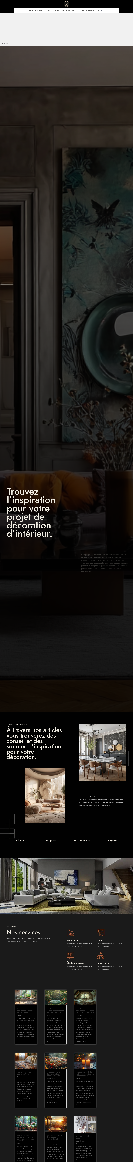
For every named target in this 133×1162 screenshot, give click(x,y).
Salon (98, 10)
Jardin (81, 10)
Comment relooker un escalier (84, 1137)
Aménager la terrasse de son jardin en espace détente (55, 1137)
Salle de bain (90, 10)
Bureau (48, 10)
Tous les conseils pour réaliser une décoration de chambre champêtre (85, 1011)
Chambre (56, 10)
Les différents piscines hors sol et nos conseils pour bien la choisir (55, 1011)
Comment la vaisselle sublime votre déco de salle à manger (25, 1011)
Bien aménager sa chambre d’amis (24, 1073)
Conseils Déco (65, 10)
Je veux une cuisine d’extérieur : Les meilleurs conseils (54, 1074)
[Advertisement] (66, 27)
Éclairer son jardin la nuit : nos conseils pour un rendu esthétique (85, 1074)
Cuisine (74, 10)
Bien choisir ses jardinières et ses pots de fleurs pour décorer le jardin (25, 1138)
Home (31, 10)
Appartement (39, 10)
